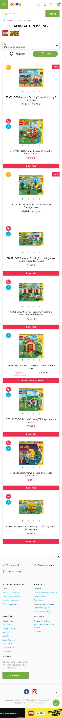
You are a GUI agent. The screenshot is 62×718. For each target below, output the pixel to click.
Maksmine (38, 589)
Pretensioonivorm (10, 604)
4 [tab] (39, 91)
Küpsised (37, 631)
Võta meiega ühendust (44, 604)
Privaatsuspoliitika (42, 621)
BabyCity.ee (7, 621)
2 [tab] (28, 91)
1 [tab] (22, 91)
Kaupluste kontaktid (11, 596)
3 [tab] (33, 91)
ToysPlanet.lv (8, 647)
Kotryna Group (8, 628)
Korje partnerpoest (42, 608)
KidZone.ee (7, 625)
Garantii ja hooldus (10, 592)
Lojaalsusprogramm (11, 600)
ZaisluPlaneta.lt (9, 640)
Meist (4, 589)
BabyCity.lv (7, 636)
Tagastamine (39, 596)
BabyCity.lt (7, 632)
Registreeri (15, 675)
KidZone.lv (7, 651)
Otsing (52, 13)
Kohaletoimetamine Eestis (45, 592)
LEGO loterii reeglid (42, 611)
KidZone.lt (7, 644)
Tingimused (39, 600)
